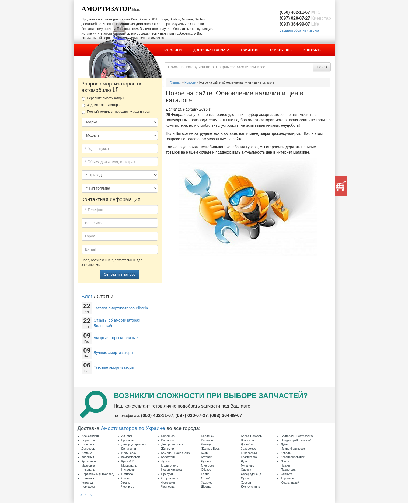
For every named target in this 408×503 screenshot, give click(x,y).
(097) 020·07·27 (305, 18)
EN (84, 495)
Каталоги (172, 50)
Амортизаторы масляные (116, 338)
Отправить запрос (119, 274)
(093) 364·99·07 (299, 24)
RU (80, 495)
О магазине (281, 50)
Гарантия (250, 50)
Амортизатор (106, 8)
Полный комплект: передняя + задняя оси (116, 112)
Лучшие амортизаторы (113, 352)
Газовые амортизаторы (114, 367)
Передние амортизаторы (103, 98)
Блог (87, 296)
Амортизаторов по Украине (133, 428)
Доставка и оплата (211, 50)
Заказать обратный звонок (299, 30)
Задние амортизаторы (101, 105)
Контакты (313, 50)
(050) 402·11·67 (300, 12)
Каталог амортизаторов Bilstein (121, 308)
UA (90, 495)
